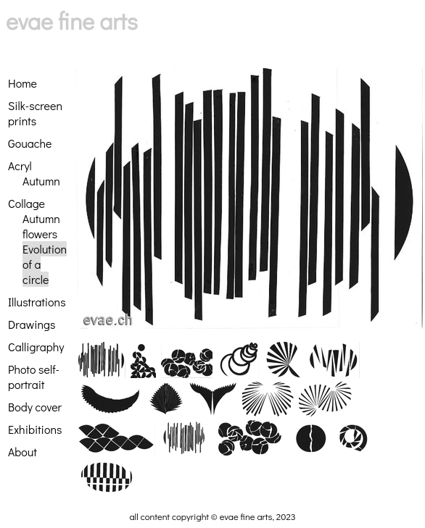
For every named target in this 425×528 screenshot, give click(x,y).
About (22, 451)
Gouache (29, 143)
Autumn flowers (41, 226)
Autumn (41, 180)
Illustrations (37, 301)
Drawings (31, 324)
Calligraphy (36, 346)
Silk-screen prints (35, 113)
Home (22, 83)
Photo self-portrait (33, 376)
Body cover (35, 406)
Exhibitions (35, 429)
